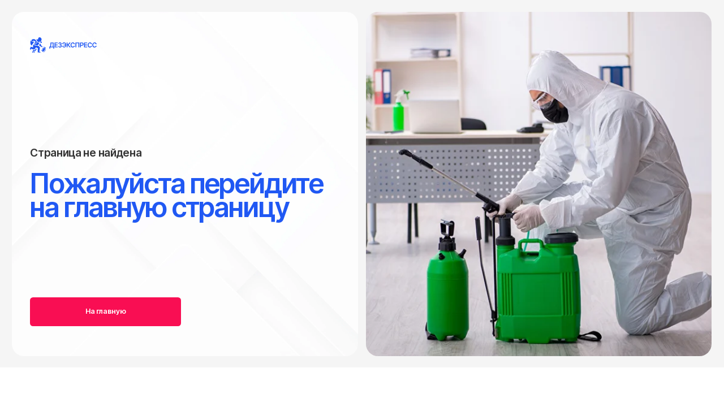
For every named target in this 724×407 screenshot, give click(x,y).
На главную (105, 311)
